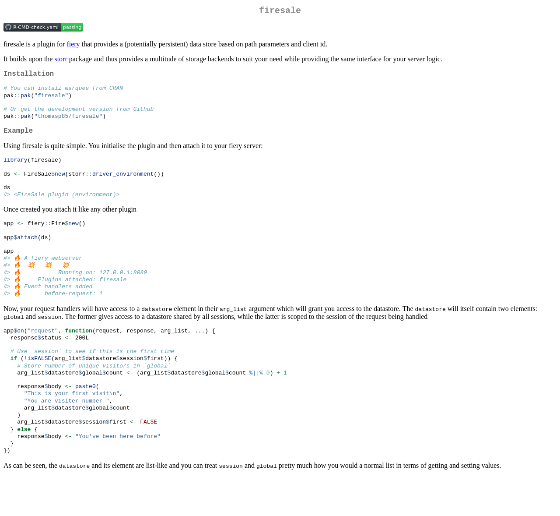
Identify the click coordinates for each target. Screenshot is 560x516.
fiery (73, 45)
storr (60, 60)
